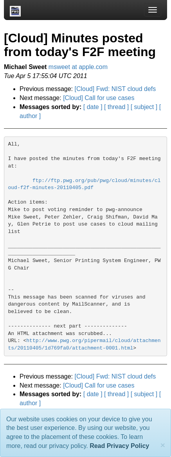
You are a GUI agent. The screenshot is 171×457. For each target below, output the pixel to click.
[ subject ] (144, 107)
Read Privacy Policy (119, 445)
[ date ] (93, 107)
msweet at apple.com (78, 67)
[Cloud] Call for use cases (98, 98)
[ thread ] (116, 107)
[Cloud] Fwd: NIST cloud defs (115, 89)
